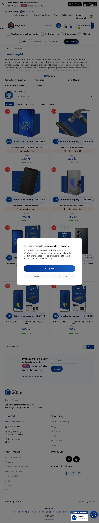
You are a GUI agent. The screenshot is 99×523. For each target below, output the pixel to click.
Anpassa (62, 276)
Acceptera (50, 268)
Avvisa (36, 276)
